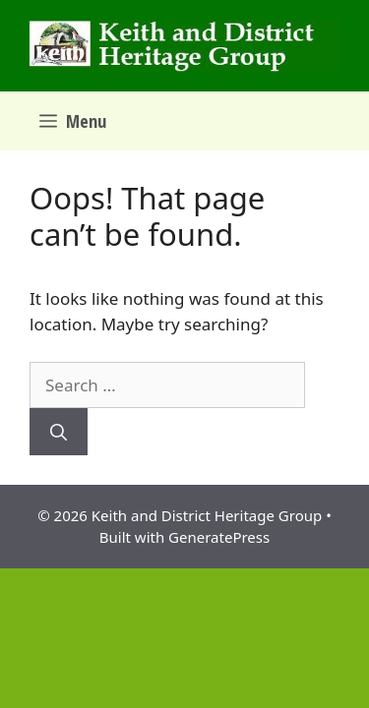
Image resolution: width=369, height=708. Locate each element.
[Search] (59, 431)
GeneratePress (219, 537)
